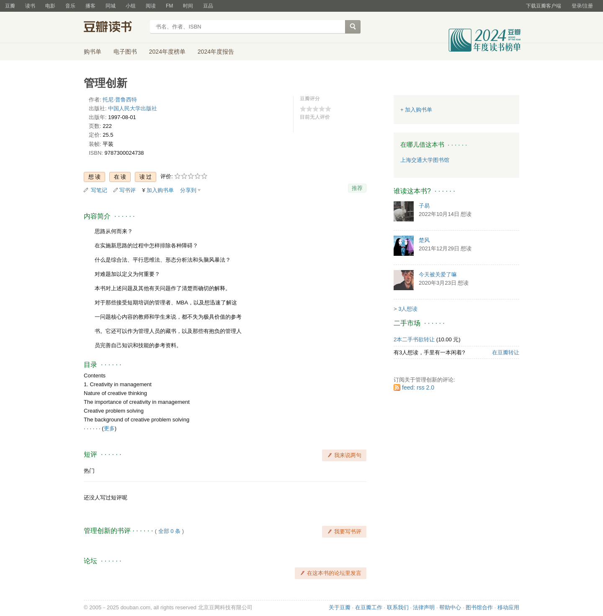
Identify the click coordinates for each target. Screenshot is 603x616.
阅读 (151, 6)
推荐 (357, 188)
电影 (50, 6)
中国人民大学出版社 (132, 108)
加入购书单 (160, 190)
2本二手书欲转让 (414, 339)
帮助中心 (450, 607)
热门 (89, 471)
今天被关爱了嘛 (438, 274)
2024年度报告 (216, 51)
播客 (90, 6)
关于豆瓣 (339, 607)
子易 (424, 206)
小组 (131, 6)
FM (169, 6)
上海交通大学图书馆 (424, 160)
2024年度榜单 (167, 51)
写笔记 (99, 190)
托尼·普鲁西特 (120, 99)
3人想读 (407, 309)
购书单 (92, 51)
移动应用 (508, 607)
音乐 (70, 6)
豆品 (208, 6)
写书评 (127, 190)
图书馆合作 (479, 607)
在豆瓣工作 (368, 607)
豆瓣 (10, 6)
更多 (109, 428)
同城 (111, 6)
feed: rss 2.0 (418, 387)
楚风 (424, 240)
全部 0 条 (169, 531)
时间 (188, 6)
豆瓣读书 (114, 27)
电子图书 (125, 51)
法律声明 (424, 607)
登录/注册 (582, 6)
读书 (30, 6)
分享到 (188, 190)
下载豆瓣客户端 (543, 6)
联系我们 (398, 607)
